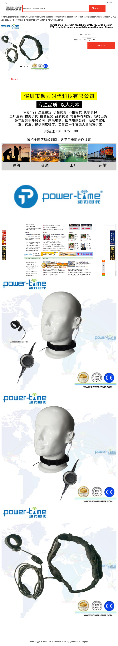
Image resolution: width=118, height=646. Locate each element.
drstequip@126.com (38, 642)
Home (109, 2)
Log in (6, 2)
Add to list (101, 46)
